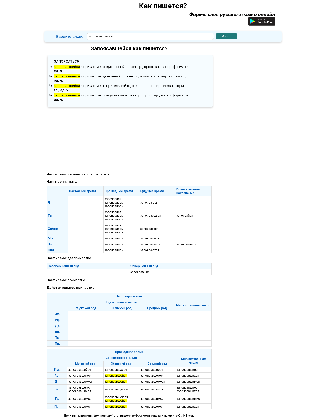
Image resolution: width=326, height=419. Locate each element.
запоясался (113, 199)
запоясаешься (150, 215)
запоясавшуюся (116, 389)
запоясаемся (149, 238)
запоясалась (114, 202)
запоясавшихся (188, 375)
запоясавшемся (79, 406)
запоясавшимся (188, 381)
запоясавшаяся (116, 369)
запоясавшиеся (188, 369)
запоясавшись (140, 272)
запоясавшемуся (80, 381)
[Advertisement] (129, 139)
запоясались (114, 238)
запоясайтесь (186, 244)
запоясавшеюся (116, 397)
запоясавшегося (80, 375)
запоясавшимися (189, 398)
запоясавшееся (151, 369)
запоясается (149, 228)
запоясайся (184, 215)
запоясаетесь (150, 244)
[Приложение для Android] (261, 24)
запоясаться (66, 61)
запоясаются (149, 250)
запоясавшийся (79, 369)
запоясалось (114, 206)
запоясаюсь (149, 202)
